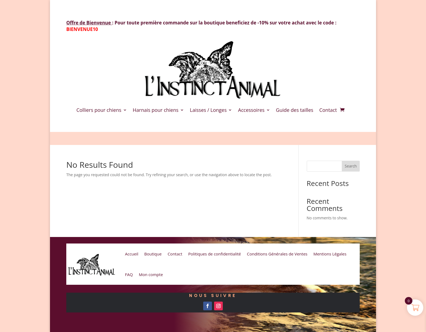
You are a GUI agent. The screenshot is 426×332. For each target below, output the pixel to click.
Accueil (131, 254)
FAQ (129, 274)
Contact (328, 110)
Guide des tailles (295, 110)
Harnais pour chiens (155, 110)
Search (351, 166)
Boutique (153, 254)
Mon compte (151, 274)
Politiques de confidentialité (214, 254)
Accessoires (251, 110)
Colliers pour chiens (98, 110)
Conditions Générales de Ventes (277, 254)
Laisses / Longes (208, 110)
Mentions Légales (329, 254)
